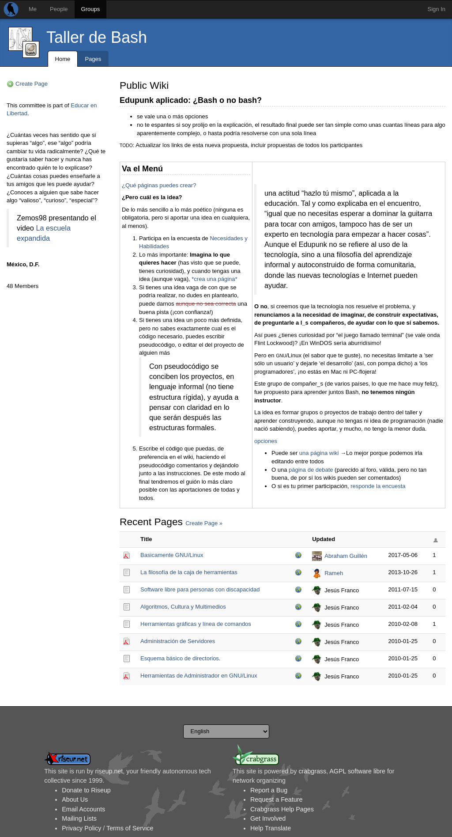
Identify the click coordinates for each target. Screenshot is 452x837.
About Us (75, 799)
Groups (90, 9)
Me (33, 9)
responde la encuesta (377, 486)
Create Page (31, 83)
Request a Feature (276, 799)
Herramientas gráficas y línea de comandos (195, 624)
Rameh (333, 573)
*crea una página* (214, 279)
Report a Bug (268, 790)
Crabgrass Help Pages (282, 809)
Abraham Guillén (345, 556)
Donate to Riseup (86, 790)
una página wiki (319, 453)
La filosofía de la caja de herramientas (188, 572)
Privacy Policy (81, 828)
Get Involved (268, 818)
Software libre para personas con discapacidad (200, 589)
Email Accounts (83, 809)
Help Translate (270, 828)
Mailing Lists (79, 818)
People (59, 9)
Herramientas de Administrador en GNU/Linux (198, 675)
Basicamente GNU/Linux (171, 555)
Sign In (436, 9)
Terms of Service (129, 828)
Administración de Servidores (177, 641)
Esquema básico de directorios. (180, 658)
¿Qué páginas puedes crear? (159, 185)
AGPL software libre (357, 771)
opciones (265, 441)
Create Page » (203, 523)
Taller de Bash (96, 37)
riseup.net (109, 771)
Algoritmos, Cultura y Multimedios (183, 606)
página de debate (311, 469)
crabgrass (312, 771)
